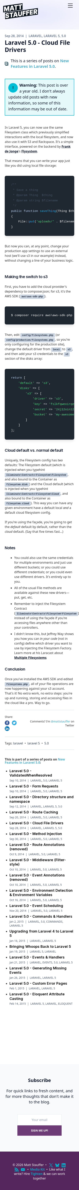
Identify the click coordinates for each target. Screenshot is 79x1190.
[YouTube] (23, 1170)
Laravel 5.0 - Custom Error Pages (38, 983)
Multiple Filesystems (30, 657)
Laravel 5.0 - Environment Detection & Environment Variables (41, 892)
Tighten (36, 1174)
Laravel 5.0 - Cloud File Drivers (36, 823)
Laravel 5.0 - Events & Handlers (37, 957)
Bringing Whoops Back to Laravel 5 (40, 946)
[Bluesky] (57, 1165)
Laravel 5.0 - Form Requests (33, 786)
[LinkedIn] (64, 1165)
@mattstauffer (60, 721)
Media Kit (37, 1169)
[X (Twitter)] (51, 1165)
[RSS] (17, 1170)
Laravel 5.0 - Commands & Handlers (40, 916)
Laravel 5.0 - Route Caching (33, 812)
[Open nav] (70, 5)
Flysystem (29, 151)
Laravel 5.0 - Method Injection (35, 834)
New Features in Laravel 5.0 (40, 63)
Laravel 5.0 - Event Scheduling (36, 906)
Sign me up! (39, 1130)
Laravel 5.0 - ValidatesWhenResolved (30, 773)
